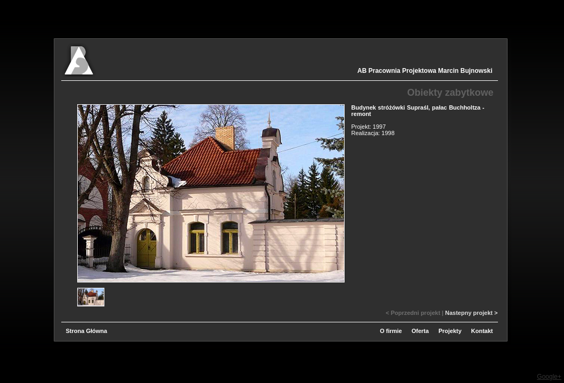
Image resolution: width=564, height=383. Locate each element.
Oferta (420, 331)
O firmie (391, 331)
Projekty (449, 331)
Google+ (549, 376)
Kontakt (482, 331)
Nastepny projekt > (471, 313)
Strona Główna (87, 331)
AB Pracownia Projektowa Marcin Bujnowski (424, 70)
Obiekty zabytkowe (450, 92)
